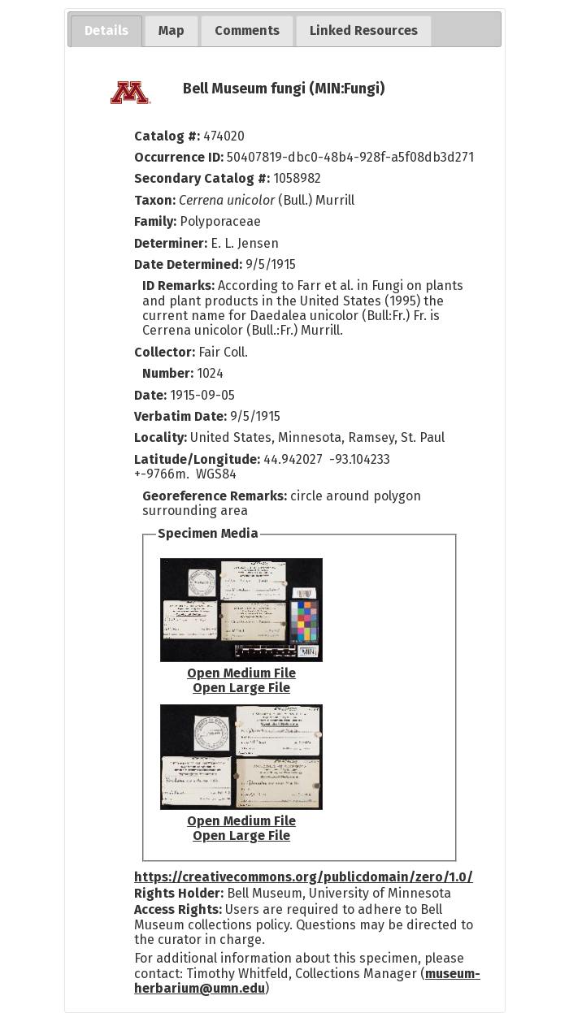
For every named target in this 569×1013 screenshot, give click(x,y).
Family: (155, 221)
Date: (150, 395)
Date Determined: (189, 264)
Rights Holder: (179, 893)
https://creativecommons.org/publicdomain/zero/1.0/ (303, 877)
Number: (169, 373)
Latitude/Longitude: (197, 459)
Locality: (160, 437)
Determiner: (172, 243)
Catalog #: (168, 136)
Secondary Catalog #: (202, 178)
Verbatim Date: (180, 416)
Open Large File (241, 687)
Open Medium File (241, 673)
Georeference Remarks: (216, 496)
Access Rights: (178, 909)
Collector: (166, 352)
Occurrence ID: (180, 157)
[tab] (106, 31)
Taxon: (155, 200)
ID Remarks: (180, 285)
